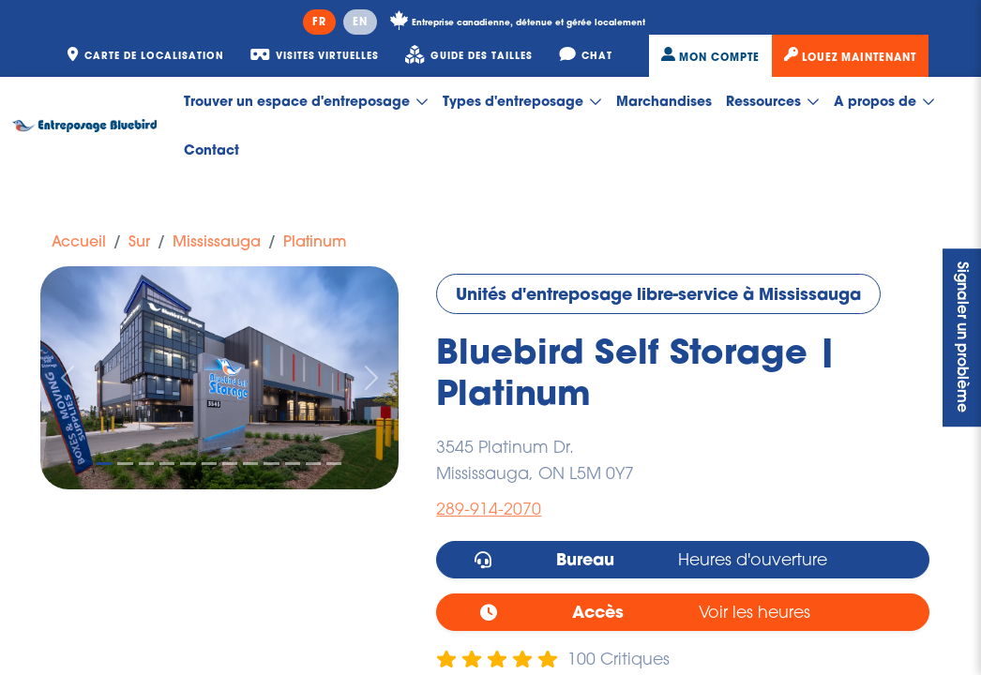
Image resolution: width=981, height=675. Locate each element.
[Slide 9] (271, 463)
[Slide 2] (124, 463)
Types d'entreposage (522, 101)
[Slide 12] (333, 463)
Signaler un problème (962, 338)
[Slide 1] (104, 463)
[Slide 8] (250, 463)
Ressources (773, 101)
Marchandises (664, 101)
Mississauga (217, 241)
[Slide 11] (313, 463)
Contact (211, 149)
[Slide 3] (146, 463)
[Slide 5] (187, 463)
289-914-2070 (488, 508)
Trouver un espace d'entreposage (306, 101)
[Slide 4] (166, 463)
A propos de (884, 101)
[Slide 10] (292, 463)
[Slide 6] (209, 463)
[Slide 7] (229, 463)
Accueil (79, 241)
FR (319, 21)
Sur (139, 241)
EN (360, 21)
